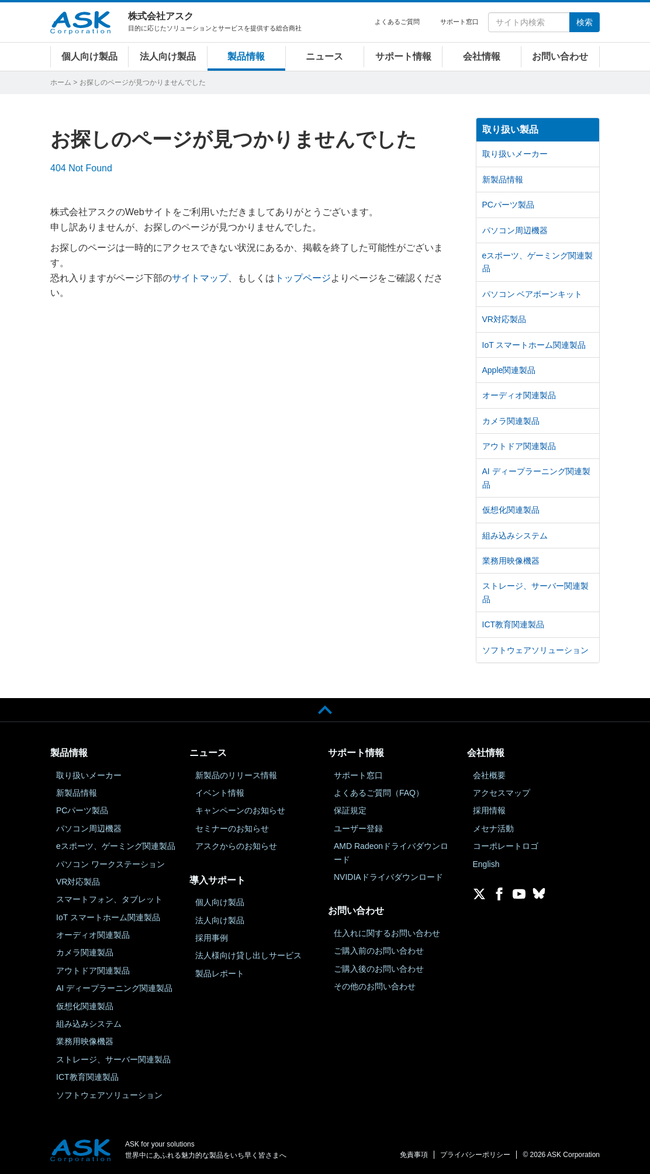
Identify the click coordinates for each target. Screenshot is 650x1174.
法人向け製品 (168, 56)
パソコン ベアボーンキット (532, 294)
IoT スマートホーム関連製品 (534, 345)
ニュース (324, 56)
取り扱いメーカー (515, 153)
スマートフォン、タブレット (109, 899)
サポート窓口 (459, 21)
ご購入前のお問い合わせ (379, 950)
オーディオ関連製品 (519, 395)
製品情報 (246, 56)
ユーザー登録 (358, 828)
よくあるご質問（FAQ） (379, 792)
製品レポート (219, 973)
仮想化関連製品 (511, 510)
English (486, 864)
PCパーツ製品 (508, 204)
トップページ (303, 278)
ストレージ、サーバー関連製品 (535, 592)
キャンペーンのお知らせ (240, 810)
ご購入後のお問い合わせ (379, 968)
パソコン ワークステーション (110, 864)
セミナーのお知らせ (232, 828)
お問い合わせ (560, 56)
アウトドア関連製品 (519, 446)
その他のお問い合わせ (375, 986)
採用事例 (211, 937)
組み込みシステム (515, 535)
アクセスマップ (501, 792)
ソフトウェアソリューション (535, 650)
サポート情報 (403, 56)
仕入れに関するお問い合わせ (387, 933)
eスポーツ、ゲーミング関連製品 (537, 262)
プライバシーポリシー (475, 1155)
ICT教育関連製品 (513, 624)
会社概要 (489, 775)
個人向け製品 (89, 56)
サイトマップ (200, 278)
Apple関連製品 (509, 370)
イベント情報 (219, 792)
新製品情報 (502, 179)
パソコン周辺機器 (515, 230)
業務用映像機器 (511, 560)
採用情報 (489, 810)
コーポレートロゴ (505, 846)
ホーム (60, 82)
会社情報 (481, 56)
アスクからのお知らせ (236, 846)
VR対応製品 (504, 319)
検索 (584, 22)
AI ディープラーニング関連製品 (536, 478)
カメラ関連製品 (511, 421)
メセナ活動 (493, 828)
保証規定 (350, 810)
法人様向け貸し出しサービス (248, 955)
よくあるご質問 (397, 21)
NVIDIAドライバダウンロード (388, 877)
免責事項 (414, 1155)
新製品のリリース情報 (236, 775)
